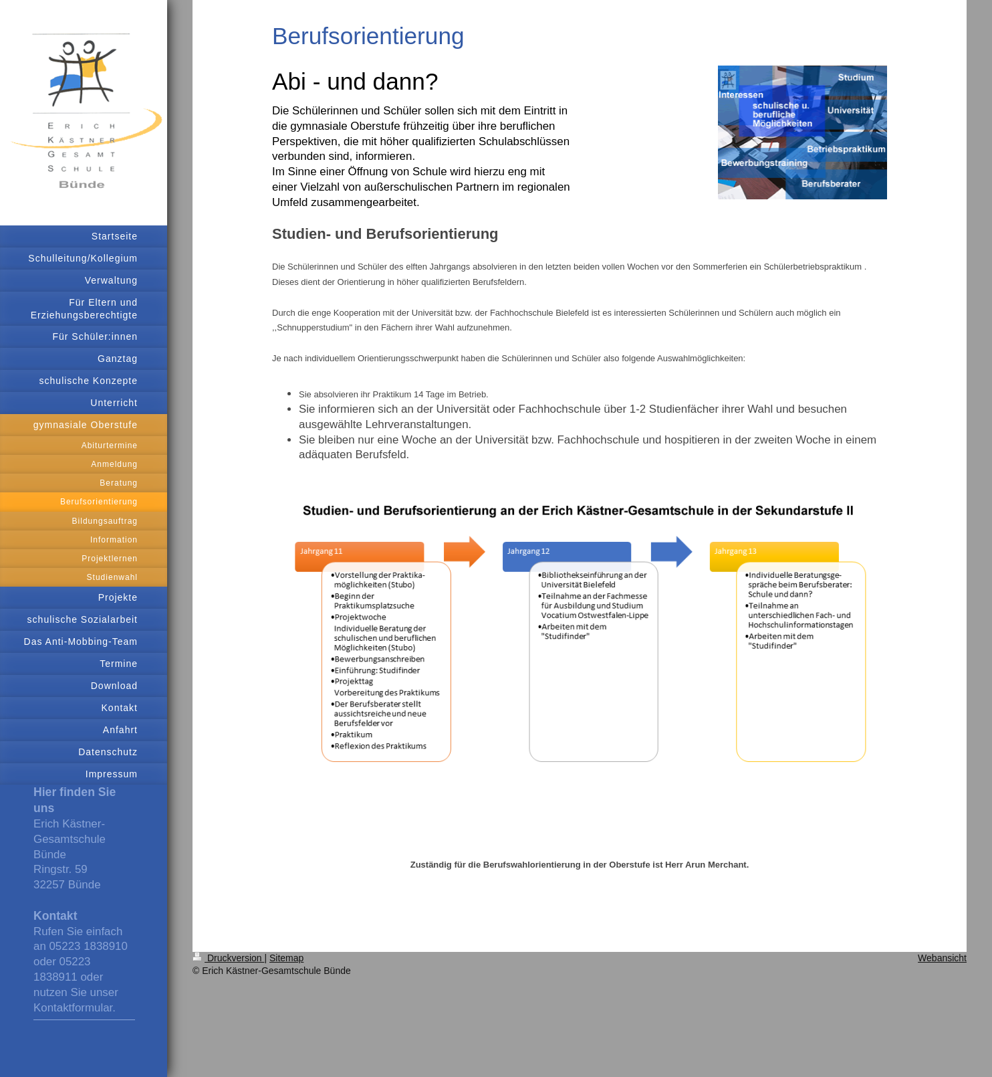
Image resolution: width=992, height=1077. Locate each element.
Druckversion (228, 958)
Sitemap (286, 958)
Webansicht (942, 958)
